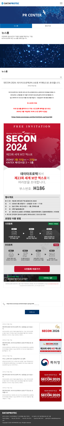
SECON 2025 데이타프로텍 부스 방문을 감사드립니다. (17, 375)
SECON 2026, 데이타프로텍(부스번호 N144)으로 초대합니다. (17, 343)
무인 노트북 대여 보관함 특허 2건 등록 (13, 358)
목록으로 (32, 312)
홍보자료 (48, 26)
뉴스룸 (16, 26)
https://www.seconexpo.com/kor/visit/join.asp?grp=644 (32, 117)
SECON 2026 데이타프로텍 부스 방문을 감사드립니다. (17, 327)
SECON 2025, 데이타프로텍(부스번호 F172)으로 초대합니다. (17, 391)
